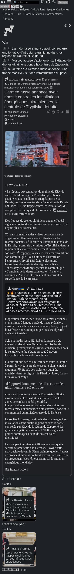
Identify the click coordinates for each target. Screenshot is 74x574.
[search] (25, 2)
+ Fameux (28, 14)
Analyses (23, 9)
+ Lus (17, 14)
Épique (51, 9)
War (5, 42)
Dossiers (8, 14)
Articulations (38, 9)
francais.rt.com (33, 79)
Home (6, 9)
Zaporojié (23, 115)
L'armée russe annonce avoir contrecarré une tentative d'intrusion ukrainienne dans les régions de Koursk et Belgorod (34, 52)
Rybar (39, 340)
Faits (14, 9)
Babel (25, 369)
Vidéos (40, 14)
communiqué (15, 123)
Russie (11, 119)
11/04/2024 (34, 288)
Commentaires (53, 14)
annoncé (62, 210)
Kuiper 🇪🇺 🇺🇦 (15, 288)
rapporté (26, 253)
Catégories (62, 9)
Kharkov (12, 115)
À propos (8, 18)
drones (24, 112)
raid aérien (13, 112)
